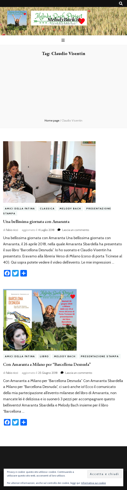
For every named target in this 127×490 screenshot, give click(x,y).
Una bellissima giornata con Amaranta (36, 221)
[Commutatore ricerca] (121, 4)
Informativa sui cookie (93, 482)
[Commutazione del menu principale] (63, 40)
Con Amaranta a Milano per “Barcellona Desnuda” (47, 364)
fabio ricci (12, 230)
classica (47, 208)
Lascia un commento (75, 230)
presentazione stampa (100, 356)
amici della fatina (20, 208)
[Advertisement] (63, 87)
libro (44, 356)
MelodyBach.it (63, 19)
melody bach (70, 208)
